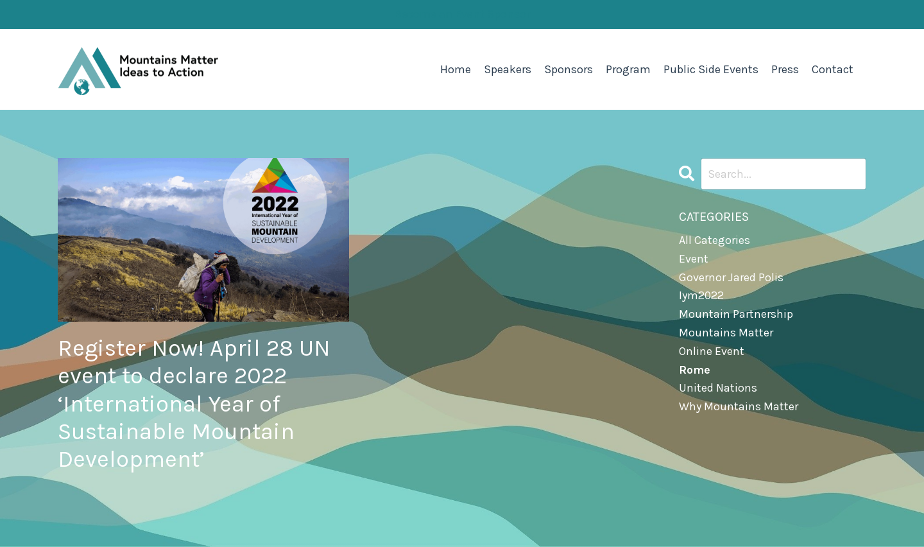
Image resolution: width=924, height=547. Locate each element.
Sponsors (568, 69)
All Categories (714, 240)
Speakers (507, 69)
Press (785, 69)
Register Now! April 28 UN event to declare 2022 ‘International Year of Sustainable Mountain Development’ (194, 403)
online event (711, 351)
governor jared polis (731, 277)
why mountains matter (738, 406)
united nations (718, 388)
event (693, 259)
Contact (832, 69)
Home (455, 69)
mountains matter (726, 333)
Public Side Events (710, 69)
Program (628, 69)
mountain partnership (736, 314)
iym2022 (701, 295)
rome (694, 370)
